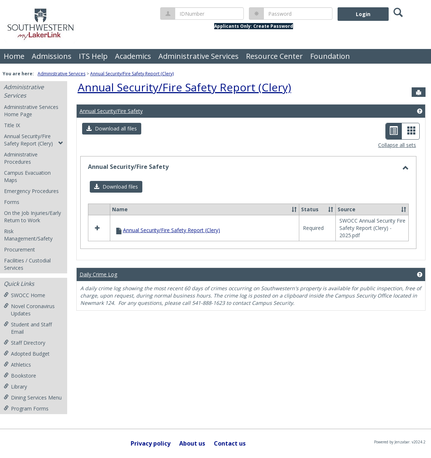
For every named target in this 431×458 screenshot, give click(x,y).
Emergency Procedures (31, 191)
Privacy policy (150, 443)
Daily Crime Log (98, 274)
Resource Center (274, 56)
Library (15, 386)
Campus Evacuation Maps (27, 176)
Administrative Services (198, 56)
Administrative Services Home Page (31, 110)
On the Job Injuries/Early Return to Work (32, 216)
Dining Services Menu (33, 397)
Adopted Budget (27, 353)
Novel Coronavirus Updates (29, 310)
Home (14, 56)
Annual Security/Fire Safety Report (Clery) (132, 74)
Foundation (330, 56)
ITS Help (93, 56)
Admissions (52, 56)
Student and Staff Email (28, 328)
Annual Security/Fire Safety (111, 110)
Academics (133, 56)
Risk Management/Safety (28, 235)
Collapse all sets (397, 144)
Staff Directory (24, 342)
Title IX (12, 125)
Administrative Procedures (21, 158)
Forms (11, 201)
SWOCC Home (24, 295)
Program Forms (26, 408)
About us (192, 443)
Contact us (230, 443)
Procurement (19, 249)
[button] (111, 129)
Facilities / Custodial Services (27, 264)
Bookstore (20, 375)
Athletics (17, 364)
